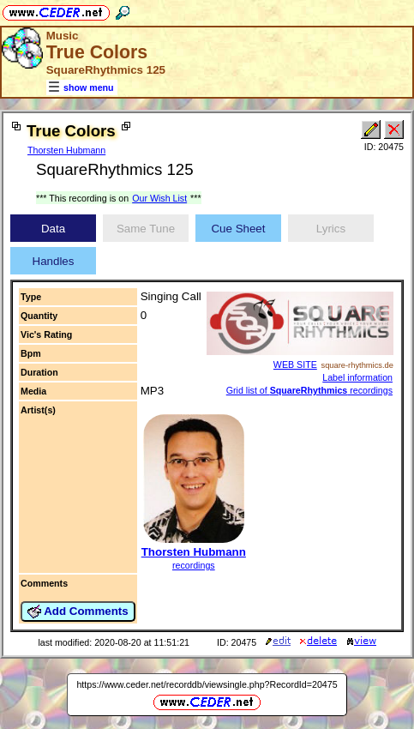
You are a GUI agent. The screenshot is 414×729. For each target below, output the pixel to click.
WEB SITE (295, 364)
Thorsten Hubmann (66, 150)
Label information (357, 377)
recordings (193, 565)
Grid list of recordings (309, 390)
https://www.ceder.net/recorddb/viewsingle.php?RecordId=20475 (206, 684)
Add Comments (78, 611)
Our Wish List (159, 198)
